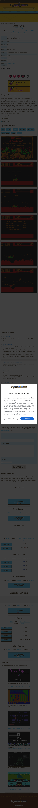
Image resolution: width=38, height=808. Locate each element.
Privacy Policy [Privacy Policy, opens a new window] (22, 414)
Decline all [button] (11, 418)
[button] (19, 422)
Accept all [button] (27, 418)
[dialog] (19, 404)
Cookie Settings (14, 414)
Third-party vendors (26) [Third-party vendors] (17, 405)
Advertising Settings (13, 413)
